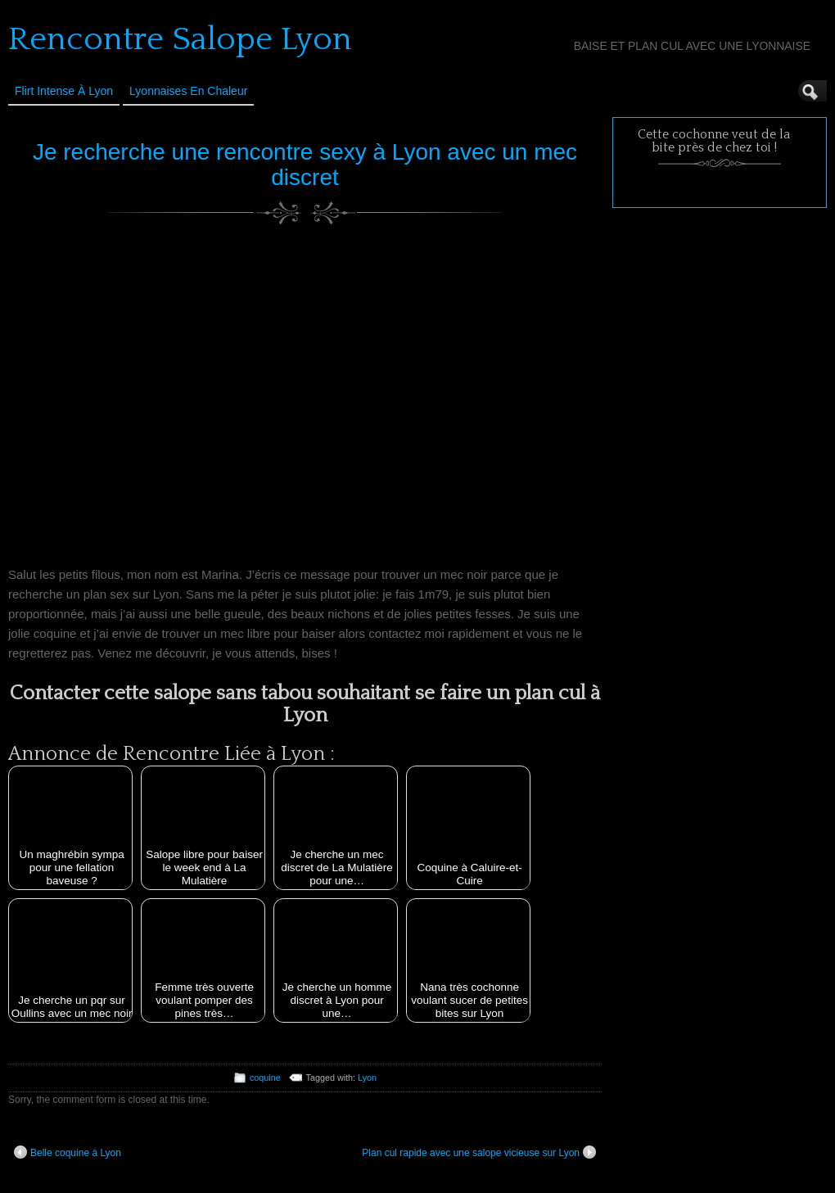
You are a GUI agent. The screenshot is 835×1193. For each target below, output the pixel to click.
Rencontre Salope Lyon (180, 39)
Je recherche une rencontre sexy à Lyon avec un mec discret (305, 164)
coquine (265, 1077)
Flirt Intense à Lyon (64, 90)
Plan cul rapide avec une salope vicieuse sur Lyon (479, 1152)
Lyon (367, 1077)
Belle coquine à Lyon (67, 1152)
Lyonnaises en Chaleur (188, 90)
